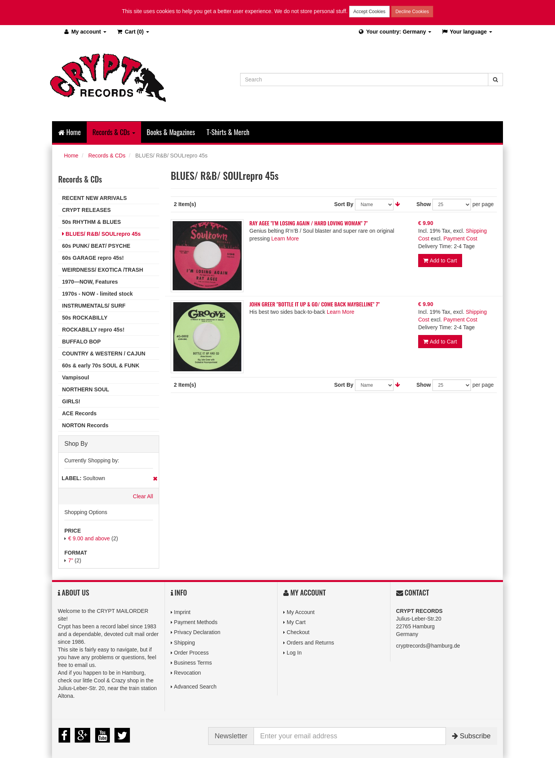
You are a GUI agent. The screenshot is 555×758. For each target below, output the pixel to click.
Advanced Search (195, 687)
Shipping (184, 643)
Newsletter (231, 736)
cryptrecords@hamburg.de (428, 646)
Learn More (285, 238)
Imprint (182, 612)
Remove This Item (155, 478)
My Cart (296, 622)
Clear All (143, 496)
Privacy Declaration (197, 632)
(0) (132, 32)
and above (89, 538)
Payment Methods (195, 622)
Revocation (187, 673)
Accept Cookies (369, 11)
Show (424, 204)
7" (70, 560)
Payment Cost (460, 238)
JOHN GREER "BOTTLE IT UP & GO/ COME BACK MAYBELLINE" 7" (314, 304)
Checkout (298, 632)
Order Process (191, 653)
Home (69, 132)
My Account (300, 612)
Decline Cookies (412, 11)
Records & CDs (106, 155)
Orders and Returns (310, 643)
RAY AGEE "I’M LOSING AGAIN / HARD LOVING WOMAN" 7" (308, 223)
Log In (294, 653)
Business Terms (193, 663)
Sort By (343, 204)
